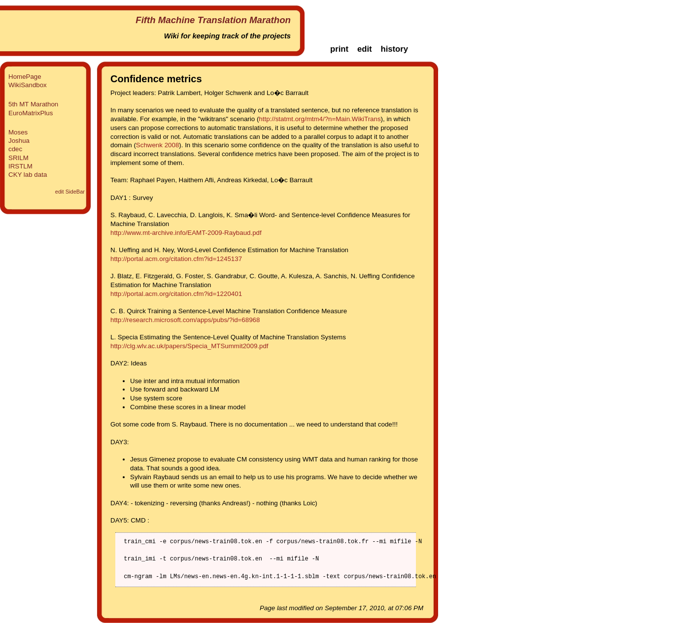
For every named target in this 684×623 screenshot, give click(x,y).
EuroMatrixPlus (30, 113)
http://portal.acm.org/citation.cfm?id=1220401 (176, 293)
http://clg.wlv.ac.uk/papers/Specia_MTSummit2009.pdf (189, 346)
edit (364, 49)
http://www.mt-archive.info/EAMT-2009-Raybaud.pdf (186, 232)
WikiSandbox (27, 85)
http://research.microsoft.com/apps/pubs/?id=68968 (185, 320)
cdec (15, 149)
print (339, 49)
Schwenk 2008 (157, 145)
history (394, 49)
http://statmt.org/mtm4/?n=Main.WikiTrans (319, 119)
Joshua (19, 140)
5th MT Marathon (33, 104)
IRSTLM (20, 166)
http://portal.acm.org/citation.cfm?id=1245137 (176, 258)
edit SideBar (70, 192)
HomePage (24, 76)
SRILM (18, 158)
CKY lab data (27, 174)
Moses (18, 132)
